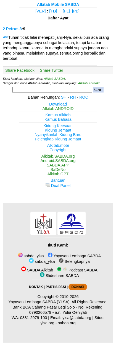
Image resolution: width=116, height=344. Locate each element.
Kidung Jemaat (58, 130)
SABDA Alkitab (37, 270)
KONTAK (36, 287)
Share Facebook (20, 70)
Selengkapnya (74, 261)
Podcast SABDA (77, 270)
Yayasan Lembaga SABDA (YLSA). (40, 302)
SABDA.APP (58, 165)
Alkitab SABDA (54, 78)
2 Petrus (11, 29)
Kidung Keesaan (58, 126)
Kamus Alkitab (57, 115)
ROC (83, 97)
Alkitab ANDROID (58, 108)
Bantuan (58, 180)
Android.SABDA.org (57, 160)
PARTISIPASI (56, 287)
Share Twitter (51, 70)
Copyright (58, 150)
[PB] (76, 11)
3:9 (5, 36)
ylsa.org (47, 323)
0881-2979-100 (33, 317)
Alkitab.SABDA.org (58, 156)
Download (58, 104)
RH (73, 97)
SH (64, 97)
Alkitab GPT (58, 174)
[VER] (40, 11)
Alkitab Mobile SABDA (58, 4)
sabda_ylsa (31, 256)
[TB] (53, 11)
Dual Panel (58, 185)
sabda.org (67, 323)
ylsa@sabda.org (76, 317)
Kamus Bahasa (58, 119)
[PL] (66, 11)
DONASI (77, 287)
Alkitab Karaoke (89, 83)
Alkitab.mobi (58, 145)
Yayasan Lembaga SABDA (74, 256)
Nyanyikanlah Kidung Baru (58, 134)
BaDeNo (58, 169)
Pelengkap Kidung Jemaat (58, 139)
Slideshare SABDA (59, 275)
